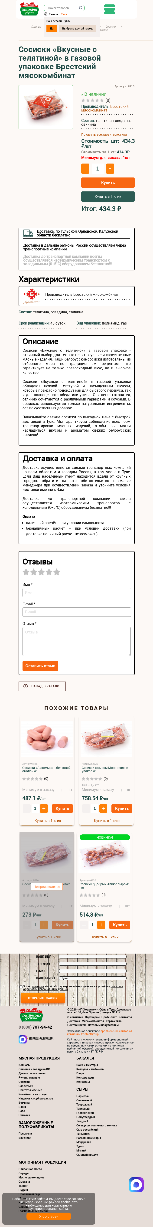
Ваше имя (44, 957)
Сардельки (26, 1086)
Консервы (83, 1081)
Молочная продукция (42, 1162)
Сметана (24, 1181)
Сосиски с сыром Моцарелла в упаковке (105, 769)
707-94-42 (35, 1027)
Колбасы (24, 1065)
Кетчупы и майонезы (90, 1069)
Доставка (73, 1021)
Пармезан (82, 1096)
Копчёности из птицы (33, 1094)
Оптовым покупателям (103, 1025)
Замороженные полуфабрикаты (36, 1124)
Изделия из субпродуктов (36, 1098)
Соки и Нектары (87, 1065)
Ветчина (24, 1102)
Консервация (85, 1077)
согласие (38, 986)
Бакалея (85, 1058)
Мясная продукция (39, 1058)
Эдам (80, 1146)
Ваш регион (45, 978)
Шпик (22, 1107)
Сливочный (84, 1100)
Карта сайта (113, 1021)
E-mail (41, 971)
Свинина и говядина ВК (34, 1069)
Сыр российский (87, 1129)
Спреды (24, 1173)
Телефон (43, 964)
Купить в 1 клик (108, 196)
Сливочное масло (30, 1169)
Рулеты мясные (29, 1077)
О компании (75, 1017)
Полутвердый (85, 1117)
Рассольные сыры (88, 1138)
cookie (65, 1202)
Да (54, 28)
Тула (66, 14)
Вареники (25, 1137)
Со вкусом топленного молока (96, 1125)
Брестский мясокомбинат (105, 108)
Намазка (24, 1115)
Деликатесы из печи (32, 1073)
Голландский (85, 1113)
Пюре (80, 1073)
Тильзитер (83, 1133)
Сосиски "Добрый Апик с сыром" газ (104, 885)
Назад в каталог (46, 686)
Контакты (125, 1017)
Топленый (83, 1108)
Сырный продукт (88, 1154)
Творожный (84, 1104)
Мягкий (81, 1150)
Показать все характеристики (104, 134)
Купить (108, 182)
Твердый (82, 1121)
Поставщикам (76, 1025)
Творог (23, 1186)
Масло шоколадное (31, 1177)
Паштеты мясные (30, 1090)
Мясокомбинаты (93, 1021)
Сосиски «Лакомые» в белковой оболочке (46, 769)
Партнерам (92, 1017)
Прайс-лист (109, 1017)
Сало (22, 1111)
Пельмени (25, 1133)
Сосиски (24, 1081)
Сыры (82, 1089)
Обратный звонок (41, 1038)
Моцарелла (83, 1142)
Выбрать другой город (80, 28)
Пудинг (23, 1190)
